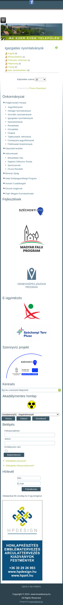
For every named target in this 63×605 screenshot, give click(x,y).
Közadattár (13, 129)
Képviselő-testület (14, 148)
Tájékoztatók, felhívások (19, 136)
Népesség (13, 63)
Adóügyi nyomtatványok (19, 111)
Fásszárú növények (17, 60)
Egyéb (11, 53)
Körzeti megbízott (13, 188)
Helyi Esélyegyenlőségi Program (21, 178)
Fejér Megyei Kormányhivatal (19, 193)
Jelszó (8, 439)
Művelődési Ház (15, 158)
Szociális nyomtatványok (20, 114)
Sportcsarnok (14, 165)
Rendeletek (13, 125)
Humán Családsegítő (15, 183)
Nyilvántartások (15, 122)
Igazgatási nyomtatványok (20, 118)
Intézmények (11, 153)
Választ (23, 418)
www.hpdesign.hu (36, 602)
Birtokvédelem (15, 57)
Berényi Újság (12, 173)
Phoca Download (37, 88)
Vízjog (11, 67)
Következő (41, 418)
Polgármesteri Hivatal (15, 102)
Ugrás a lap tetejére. (31, 586)
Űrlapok (11, 133)
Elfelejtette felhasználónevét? (20, 465)
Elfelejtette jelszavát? (16, 461)
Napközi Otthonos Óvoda (20, 161)
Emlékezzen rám (13, 447)
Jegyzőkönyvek (15, 107)
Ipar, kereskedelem (17, 70)
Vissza (8, 418)
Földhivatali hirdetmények (20, 144)
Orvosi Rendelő (15, 169)
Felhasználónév (12, 431)
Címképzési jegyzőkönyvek (21, 140)
